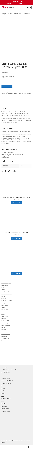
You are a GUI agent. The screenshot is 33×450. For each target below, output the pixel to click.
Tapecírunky (4, 311)
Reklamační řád (5, 408)
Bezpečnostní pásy (5, 291)
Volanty (3, 314)
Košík (2, 390)
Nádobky (3, 327)
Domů (2, 13)
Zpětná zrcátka (4, 316)
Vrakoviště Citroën (5, 378)
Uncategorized (4, 340)
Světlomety (21, 93)
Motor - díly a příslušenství (7, 322)
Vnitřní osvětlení (27, 93)
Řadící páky (4, 303)
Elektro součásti (5, 285)
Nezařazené (3, 329)
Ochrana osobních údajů (7, 380)
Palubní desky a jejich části (7, 300)
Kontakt (3, 388)
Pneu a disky (4, 331)
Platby (2, 401)
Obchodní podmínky (6, 398)
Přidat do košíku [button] (16, 202)
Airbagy (3, 289)
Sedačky (3, 307)
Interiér (6, 13)
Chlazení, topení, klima (6, 283)
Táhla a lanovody (5, 338)
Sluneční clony (4, 309)
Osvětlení (11, 13)
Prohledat (16, 448)
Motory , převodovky (5, 325)
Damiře (3, 442)
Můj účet (3, 393)
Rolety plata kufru (5, 305)
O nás (2, 396)
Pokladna (3, 403)
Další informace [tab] (5, 103)
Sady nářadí (4, 336)
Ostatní (3, 296)
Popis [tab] (2, 100)
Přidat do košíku (7, 86)
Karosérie (11, 93)
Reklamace (4, 406)
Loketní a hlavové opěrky (6, 294)
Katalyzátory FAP (5, 320)
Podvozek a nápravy (5, 334)
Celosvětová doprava (6, 383)
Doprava (3, 385)
